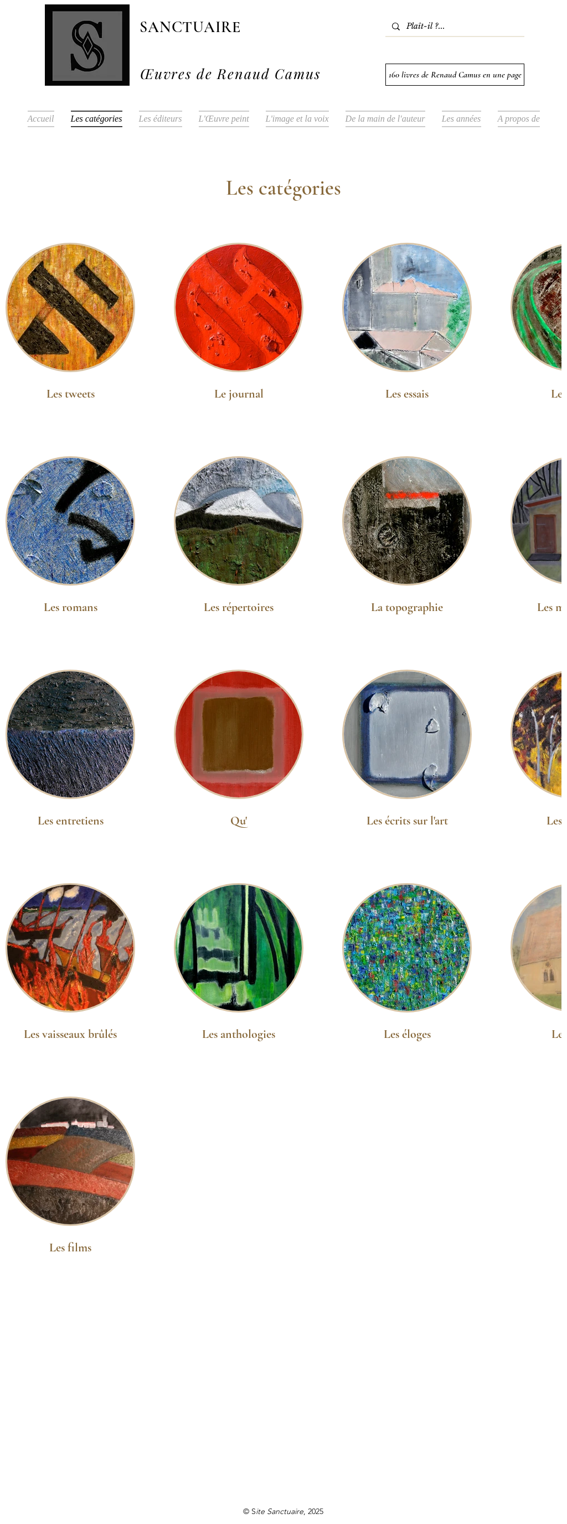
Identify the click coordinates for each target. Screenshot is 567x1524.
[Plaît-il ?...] (453, 26)
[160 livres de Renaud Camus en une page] (454, 75)
